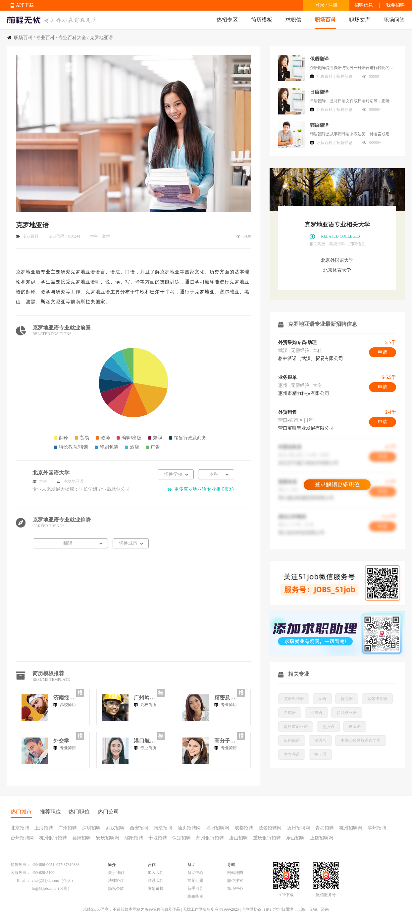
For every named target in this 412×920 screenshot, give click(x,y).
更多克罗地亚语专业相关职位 (204, 489)
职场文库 (359, 20)
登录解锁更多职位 (337, 484)
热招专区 (227, 20)
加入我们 (156, 872)
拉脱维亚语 (347, 712)
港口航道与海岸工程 (144, 740)
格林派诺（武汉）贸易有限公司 (310, 358)
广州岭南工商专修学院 (144, 697)
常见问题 (195, 880)
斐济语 (328, 726)
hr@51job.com (44, 888)
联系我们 (156, 880)
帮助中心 (195, 872)
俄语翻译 (319, 58)
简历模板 (261, 20)
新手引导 (195, 888)
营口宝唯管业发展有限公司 (306, 428)
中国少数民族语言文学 (361, 740)
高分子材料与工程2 (224, 740)
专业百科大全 (72, 37)
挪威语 (316, 712)
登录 (320, 5)
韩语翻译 (319, 125)
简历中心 (235, 888)
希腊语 (290, 712)
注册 (332, 5)
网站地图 (235, 872)
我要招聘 (395, 5)
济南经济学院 (64, 697)
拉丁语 (320, 754)
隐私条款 (116, 888)
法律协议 (116, 880)
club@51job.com (45, 880)
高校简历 (68, 704)
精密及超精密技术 (224, 697)
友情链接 (156, 888)
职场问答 (394, 20)
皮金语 (355, 726)
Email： (23, 880)
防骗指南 (195, 896)
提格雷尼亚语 (296, 726)
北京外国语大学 (337, 260)
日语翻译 (319, 92)
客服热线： (20, 872)
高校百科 (337, 244)
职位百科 (325, 76)
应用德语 (292, 740)
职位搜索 (235, 880)
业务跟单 (287, 377)
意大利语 (292, 754)
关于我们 (116, 872)
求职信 (293, 20)
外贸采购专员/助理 (297, 342)
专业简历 (229, 704)
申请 (382, 352)
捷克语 (347, 698)
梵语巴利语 (294, 698)
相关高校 (317, 244)
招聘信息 (363, 5)
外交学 (61, 740)
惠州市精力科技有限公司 (303, 393)
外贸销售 (287, 412)
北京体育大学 (337, 270)
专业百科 (45, 37)
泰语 (322, 698)
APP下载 (25, 5)
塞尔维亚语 (377, 698)
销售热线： (20, 864)
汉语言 (320, 740)
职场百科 (325, 20)
